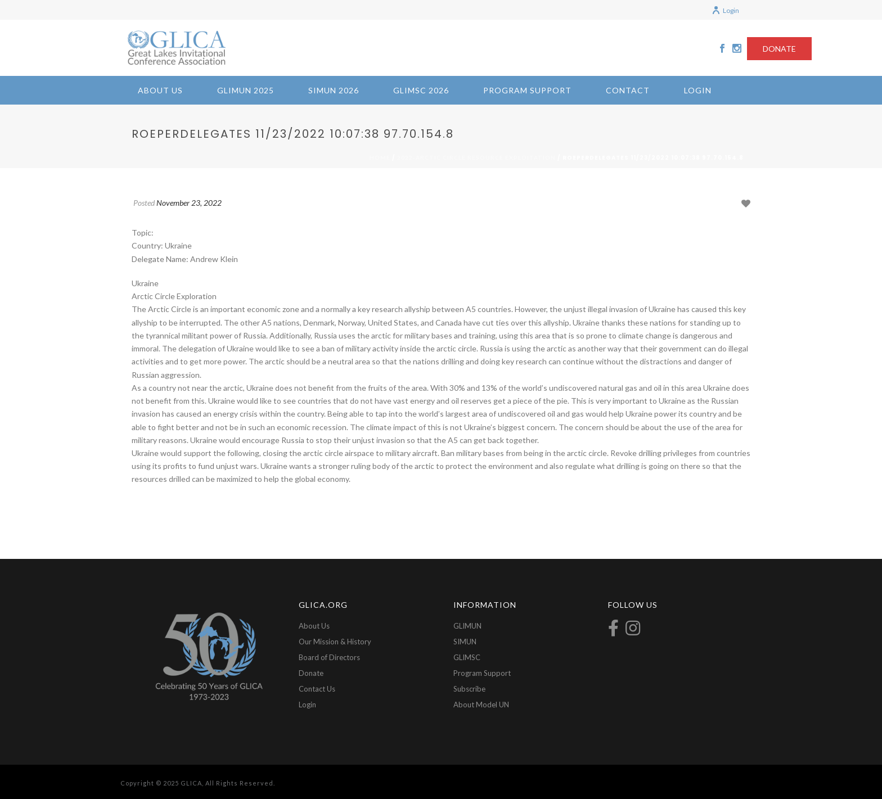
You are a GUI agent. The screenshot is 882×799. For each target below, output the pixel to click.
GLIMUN (467, 625)
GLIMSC (466, 657)
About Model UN (481, 704)
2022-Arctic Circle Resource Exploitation (476, 157)
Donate (311, 673)
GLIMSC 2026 (421, 90)
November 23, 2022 (189, 202)
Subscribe (469, 688)
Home (380, 157)
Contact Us (317, 688)
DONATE (779, 48)
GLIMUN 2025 (245, 90)
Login (725, 10)
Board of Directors (329, 657)
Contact (628, 90)
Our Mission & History (335, 641)
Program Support (527, 90)
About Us (160, 90)
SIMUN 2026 (333, 90)
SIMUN (464, 641)
